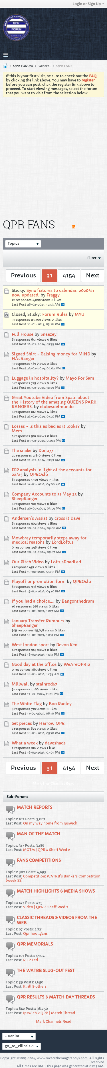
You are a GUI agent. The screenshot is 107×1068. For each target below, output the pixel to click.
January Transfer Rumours (38, 620)
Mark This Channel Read (53, 783)
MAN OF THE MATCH (38, 833)
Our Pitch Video (28, 561)
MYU (79, 314)
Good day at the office (34, 664)
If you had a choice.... (33, 601)
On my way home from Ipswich (50, 823)
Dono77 (46, 450)
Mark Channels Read (53, 1021)
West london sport (30, 644)
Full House (22, 334)
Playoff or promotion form (39, 581)
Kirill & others (35, 986)
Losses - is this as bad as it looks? (46, 426)
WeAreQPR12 (77, 664)
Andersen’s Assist (29, 518)
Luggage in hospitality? (35, 378)
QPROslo (39, 474)
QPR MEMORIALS (35, 944)
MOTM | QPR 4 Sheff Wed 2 (46, 850)
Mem (17, 430)
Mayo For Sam (80, 378)
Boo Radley (60, 703)
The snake (21, 450)
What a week (25, 743)
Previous (23, 275)
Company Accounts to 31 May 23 (44, 494)
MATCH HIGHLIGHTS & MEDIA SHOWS (56, 891)
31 (49, 275)
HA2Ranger (23, 358)
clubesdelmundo (57, 406)
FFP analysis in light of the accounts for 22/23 (52, 472)
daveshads (55, 743)
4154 (69, 275)
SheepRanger (25, 498)
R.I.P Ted (30, 960)
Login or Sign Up (88, 4)
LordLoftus (63, 542)
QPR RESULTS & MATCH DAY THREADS (56, 997)
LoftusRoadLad (66, 561)
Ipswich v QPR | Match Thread (49, 1013)
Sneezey (48, 334)
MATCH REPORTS (34, 807)
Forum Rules (55, 314)
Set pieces (22, 723)
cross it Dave (67, 518)
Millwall (20, 684)
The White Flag (27, 703)
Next (92, 275)
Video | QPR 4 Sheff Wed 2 (45, 907)
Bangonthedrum (78, 601)
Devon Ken (66, 644)
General (45, 66)
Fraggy (53, 295)
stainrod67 (46, 684)
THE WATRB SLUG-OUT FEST (45, 970)
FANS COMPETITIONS (39, 860)
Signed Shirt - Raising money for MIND (51, 354)
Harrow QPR (51, 723)
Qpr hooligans (35, 933)
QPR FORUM (23, 66)
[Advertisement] (53, 153)
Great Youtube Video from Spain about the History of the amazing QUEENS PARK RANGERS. (54, 402)
